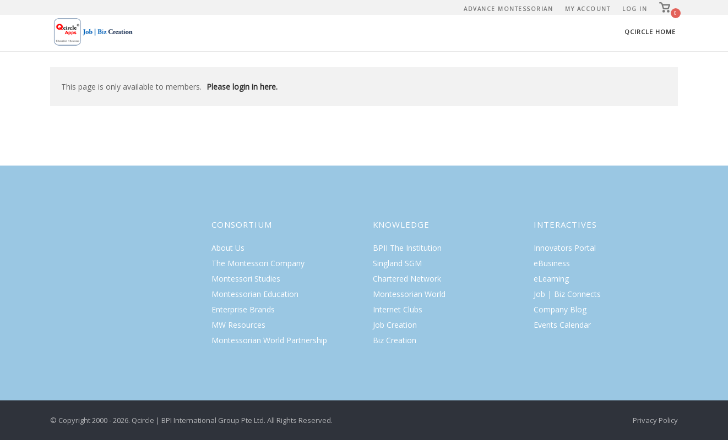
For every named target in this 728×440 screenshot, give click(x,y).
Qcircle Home (650, 32)
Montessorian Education (254, 294)
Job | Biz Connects (567, 294)
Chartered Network (407, 278)
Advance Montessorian (508, 9)
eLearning (551, 278)
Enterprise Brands (243, 309)
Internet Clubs (397, 309)
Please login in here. (242, 86)
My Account (587, 9)
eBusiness (552, 263)
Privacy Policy (655, 420)
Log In (634, 9)
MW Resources (238, 325)
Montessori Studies (245, 278)
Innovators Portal (565, 248)
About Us (228, 248)
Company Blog (560, 309)
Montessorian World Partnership (269, 340)
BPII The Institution (407, 248)
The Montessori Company (258, 263)
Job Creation (395, 325)
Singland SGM (397, 263)
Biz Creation (394, 340)
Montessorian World (409, 294)
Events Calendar (562, 325)
